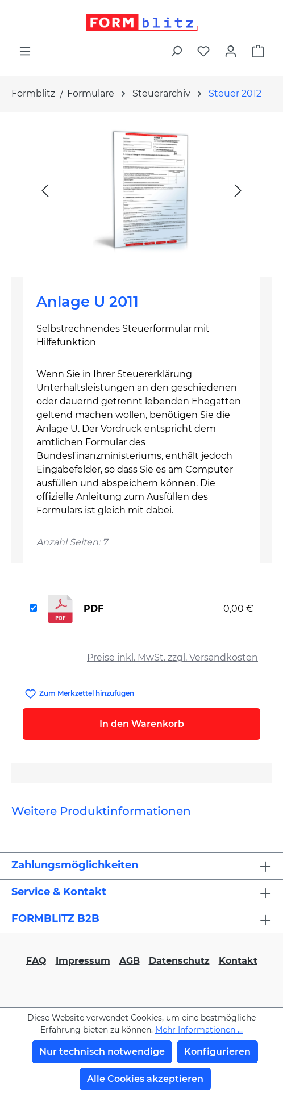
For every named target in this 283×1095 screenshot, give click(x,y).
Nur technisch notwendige (102, 1051)
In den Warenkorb (141, 723)
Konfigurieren (217, 1051)
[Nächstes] (238, 190)
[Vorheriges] (44, 190)
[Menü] (25, 51)
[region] (141, 190)
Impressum (83, 960)
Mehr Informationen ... (199, 1030)
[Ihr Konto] (230, 51)
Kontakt (238, 960)
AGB (129, 960)
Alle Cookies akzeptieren (145, 1078)
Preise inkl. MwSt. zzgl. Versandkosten (172, 657)
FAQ (36, 960)
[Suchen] (176, 51)
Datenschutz (179, 960)
